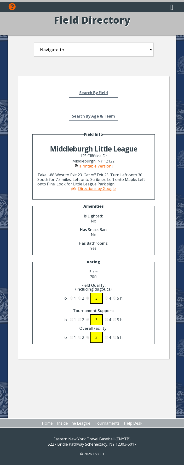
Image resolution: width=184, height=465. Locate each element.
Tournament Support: (93, 311)
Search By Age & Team (93, 116)
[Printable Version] (96, 166)
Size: (93, 272)
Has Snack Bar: (93, 230)
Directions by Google (93, 188)
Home (47, 423)
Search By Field (93, 92)
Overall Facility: (93, 328)
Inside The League (73, 423)
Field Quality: (93, 287)
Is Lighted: (93, 216)
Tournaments (107, 423)
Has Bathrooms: (93, 243)
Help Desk (133, 423)
